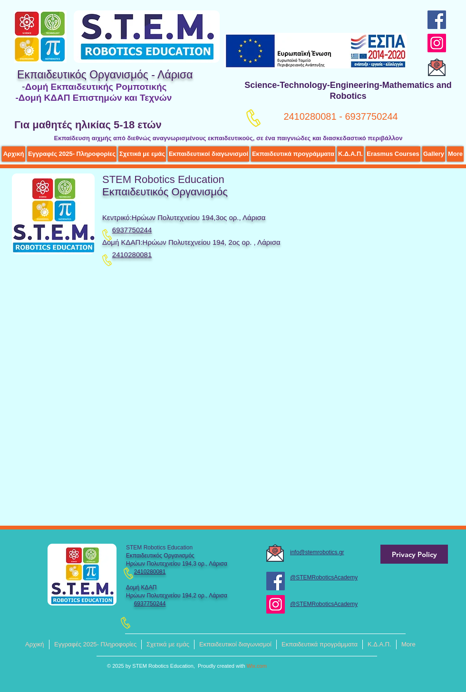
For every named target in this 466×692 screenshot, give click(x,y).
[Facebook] (436, 19)
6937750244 (150, 603)
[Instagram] (436, 43)
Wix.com (257, 666)
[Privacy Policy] (414, 554)
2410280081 (132, 254)
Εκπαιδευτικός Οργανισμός (165, 192)
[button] (142, 154)
